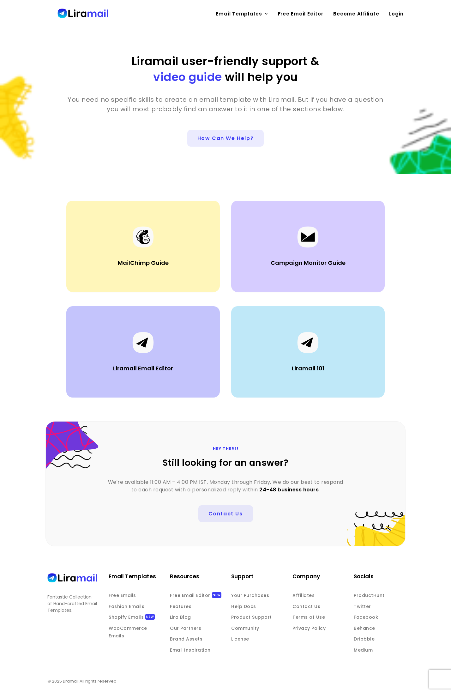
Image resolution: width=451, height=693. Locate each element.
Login (396, 13)
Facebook (366, 617)
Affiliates (303, 595)
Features (180, 606)
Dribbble (364, 639)
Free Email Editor (300, 13)
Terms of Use (308, 617)
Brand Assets (186, 639)
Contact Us (306, 606)
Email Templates (242, 13)
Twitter (362, 606)
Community (245, 628)
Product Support (251, 617)
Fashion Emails (126, 606)
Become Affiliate (356, 13)
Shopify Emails (126, 617)
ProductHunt (369, 595)
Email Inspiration (190, 650)
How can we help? (225, 138)
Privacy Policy (309, 628)
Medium (363, 650)
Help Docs (243, 606)
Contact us (225, 513)
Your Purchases (250, 595)
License (240, 639)
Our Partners (185, 628)
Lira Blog (180, 617)
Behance (364, 628)
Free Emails (122, 595)
